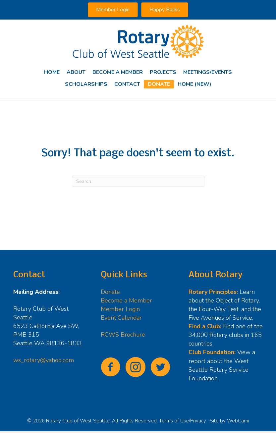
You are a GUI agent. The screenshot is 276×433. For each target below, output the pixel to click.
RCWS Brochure (123, 335)
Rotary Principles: (213, 292)
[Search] (138, 181)
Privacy (198, 420)
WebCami (238, 420)
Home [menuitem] (52, 72)
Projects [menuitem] (163, 72)
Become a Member (126, 300)
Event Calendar (121, 318)
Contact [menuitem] (127, 84)
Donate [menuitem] (159, 84)
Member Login (120, 309)
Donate (110, 292)
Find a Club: (205, 326)
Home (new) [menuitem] (194, 84)
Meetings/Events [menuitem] (207, 72)
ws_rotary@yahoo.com (43, 360)
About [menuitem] (76, 72)
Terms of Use (174, 420)
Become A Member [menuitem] (117, 72)
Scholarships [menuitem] (86, 84)
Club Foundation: (212, 352)
